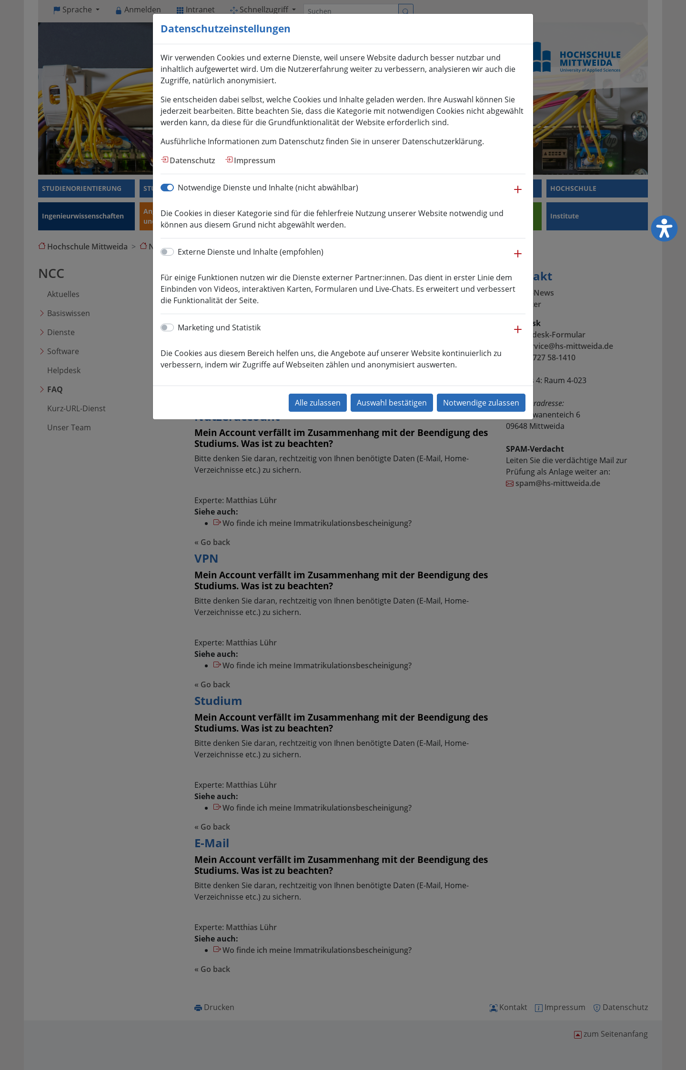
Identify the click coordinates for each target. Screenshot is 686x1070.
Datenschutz (192, 160)
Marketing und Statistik (219, 327)
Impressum (254, 160)
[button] (517, 194)
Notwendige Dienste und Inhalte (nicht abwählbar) (268, 187)
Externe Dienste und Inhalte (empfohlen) (250, 252)
